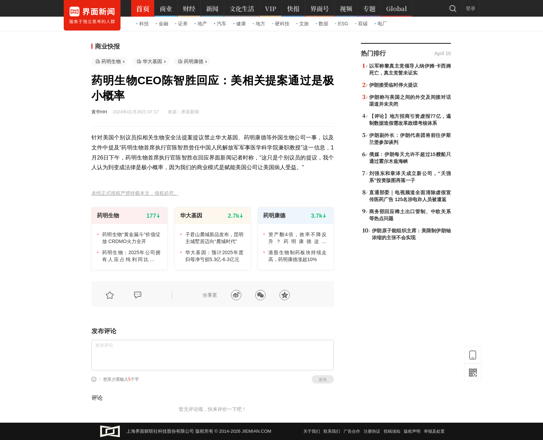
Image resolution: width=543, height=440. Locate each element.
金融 (162, 23)
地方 (259, 23)
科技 (142, 23)
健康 (239, 23)
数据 (322, 23)
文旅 (302, 23)
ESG (341, 23)
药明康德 (193, 61)
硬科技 (281, 23)
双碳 (361, 23)
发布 (323, 379)
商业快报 (107, 46)
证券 (181, 23)
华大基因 (152, 61)
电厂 (381, 23)
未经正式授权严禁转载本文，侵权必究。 (135, 193)
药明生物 (111, 61)
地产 (201, 23)
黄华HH (99, 111)
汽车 (220, 23)
